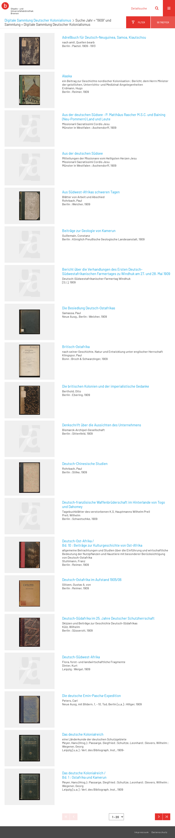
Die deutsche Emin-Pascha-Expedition (91, 696)
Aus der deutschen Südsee (82, 153)
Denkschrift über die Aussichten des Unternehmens (101, 425)
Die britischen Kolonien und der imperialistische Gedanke (105, 386)
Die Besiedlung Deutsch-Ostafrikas (88, 308)
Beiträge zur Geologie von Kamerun (89, 231)
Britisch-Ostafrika (76, 347)
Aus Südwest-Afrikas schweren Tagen (91, 192)
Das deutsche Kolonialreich (82, 734)
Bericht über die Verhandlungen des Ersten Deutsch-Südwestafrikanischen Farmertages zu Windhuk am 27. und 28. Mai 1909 (116, 271)
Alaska (67, 76)
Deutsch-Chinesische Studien (85, 464)
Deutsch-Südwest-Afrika (81, 657)
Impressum (141, 832)
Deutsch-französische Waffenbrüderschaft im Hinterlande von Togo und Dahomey (113, 504)
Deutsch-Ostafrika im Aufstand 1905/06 (91, 580)
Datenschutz (159, 832)
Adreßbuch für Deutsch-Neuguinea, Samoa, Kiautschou (104, 37)
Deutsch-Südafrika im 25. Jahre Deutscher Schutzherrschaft (108, 618)
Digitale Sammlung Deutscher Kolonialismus (38, 20)
